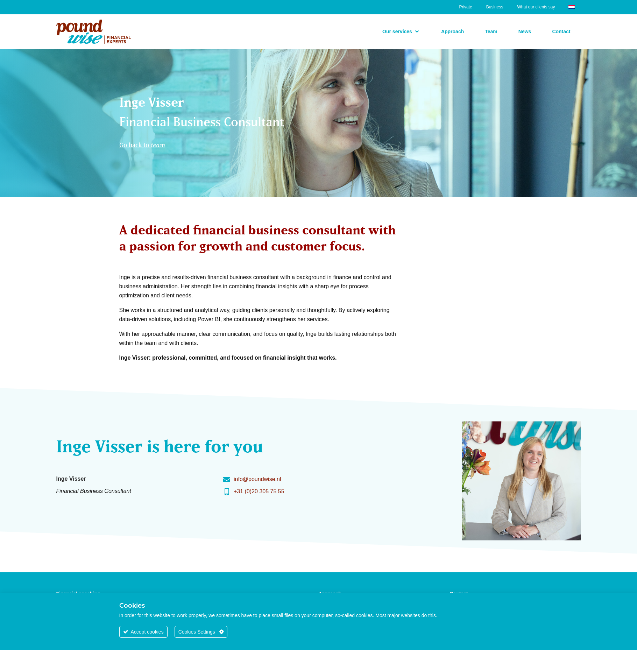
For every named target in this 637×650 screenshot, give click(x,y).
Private (465, 7)
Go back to (142, 143)
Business (494, 7)
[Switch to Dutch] (571, 6)
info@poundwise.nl (257, 479)
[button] (401, 31)
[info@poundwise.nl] (226, 479)
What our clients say (536, 7)
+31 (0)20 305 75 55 (259, 491)
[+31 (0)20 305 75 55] (226, 491)
